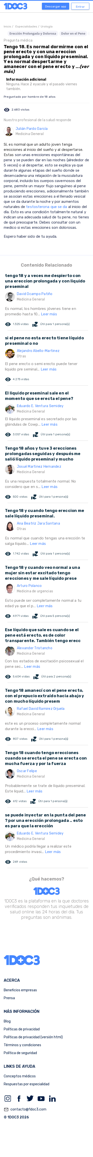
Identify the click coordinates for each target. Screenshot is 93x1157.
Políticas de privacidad (22, 1029)
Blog (7, 1021)
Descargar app (55, 6)
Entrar (80, 6)
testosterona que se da (46, 207)
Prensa (9, 998)
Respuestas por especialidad (26, 1084)
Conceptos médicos (20, 1076)
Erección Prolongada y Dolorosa (32, 33)
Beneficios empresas (20, 990)
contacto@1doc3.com (25, 1109)
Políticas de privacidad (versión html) (33, 1037)
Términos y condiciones (22, 1045)
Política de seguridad (20, 1053)
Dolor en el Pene (73, 33)
